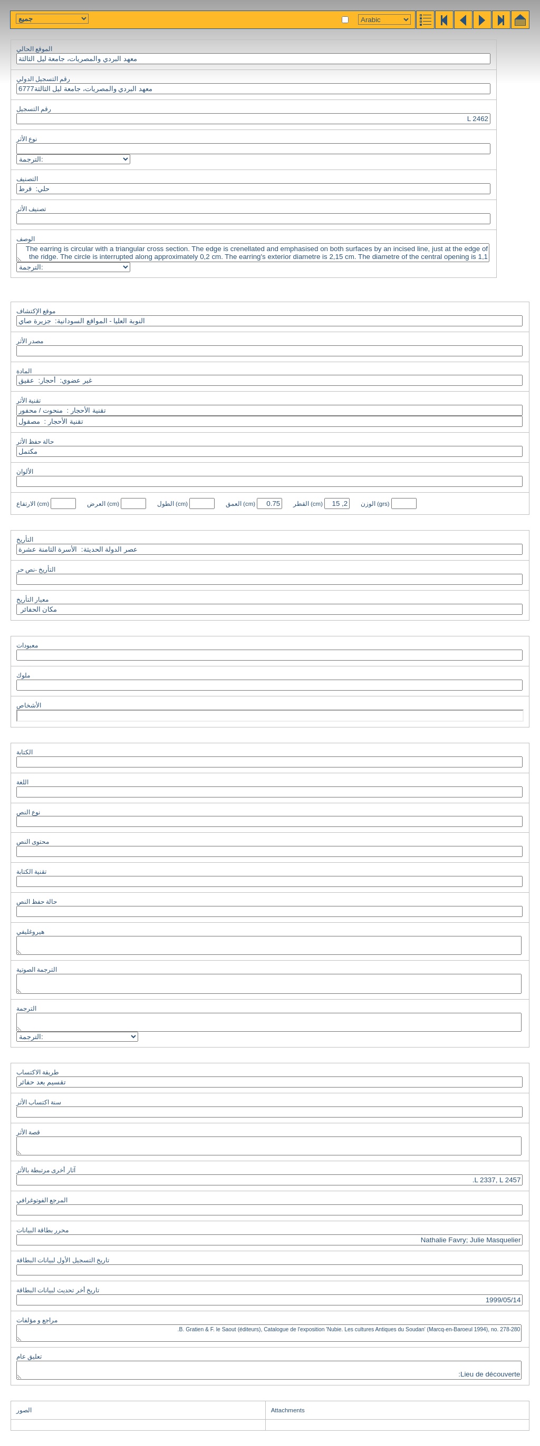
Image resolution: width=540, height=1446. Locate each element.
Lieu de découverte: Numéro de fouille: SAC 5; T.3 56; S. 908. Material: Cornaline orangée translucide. (269, 1370)
